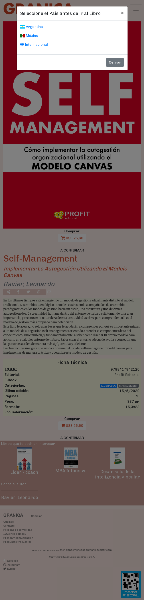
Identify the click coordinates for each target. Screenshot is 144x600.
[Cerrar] (122, 12)
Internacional (34, 44)
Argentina (31, 27)
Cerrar (115, 62)
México (29, 35)
